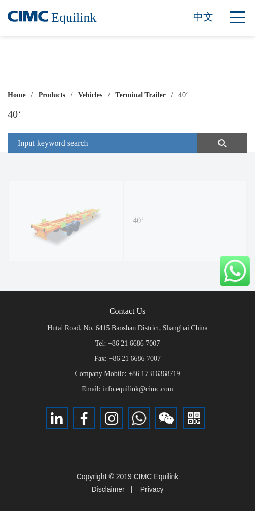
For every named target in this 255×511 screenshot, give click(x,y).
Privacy (152, 489)
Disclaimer (107, 489)
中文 (203, 16)
